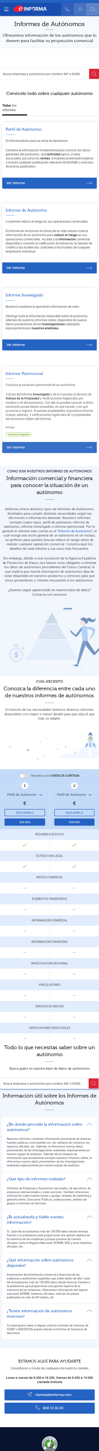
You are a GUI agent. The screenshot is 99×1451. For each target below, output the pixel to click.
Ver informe (15, 183)
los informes (9, 107)
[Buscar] (92, 9)
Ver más (24, 822)
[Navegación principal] (6, 9)
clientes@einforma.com (49, 1394)
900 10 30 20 (49, 1407)
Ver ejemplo (25, 812)
